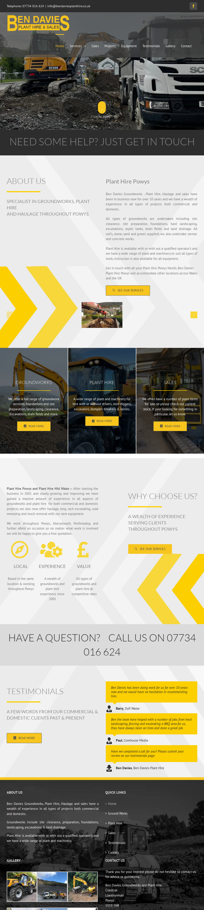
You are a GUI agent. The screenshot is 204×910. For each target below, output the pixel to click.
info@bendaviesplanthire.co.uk (68, 6)
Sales (111, 833)
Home (112, 804)
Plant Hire (115, 823)
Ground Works (118, 813)
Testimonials (117, 843)
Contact (113, 852)
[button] (10, 314)
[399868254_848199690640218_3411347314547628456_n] (102, 304)
